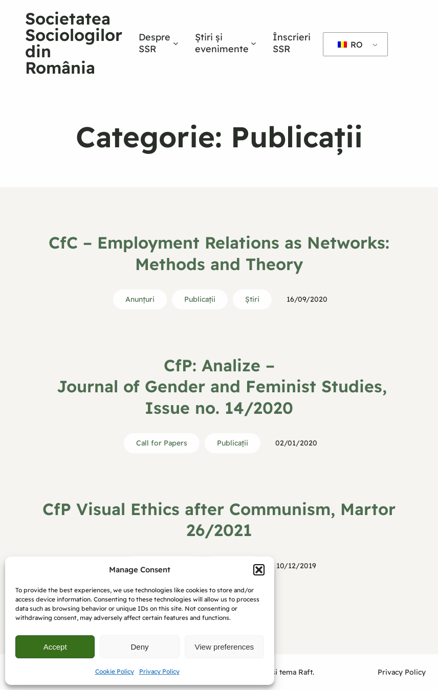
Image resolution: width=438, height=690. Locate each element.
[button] (259, 570)
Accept (55, 646)
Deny (139, 646)
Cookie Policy (114, 671)
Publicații (199, 299)
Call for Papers (161, 443)
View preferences (224, 646)
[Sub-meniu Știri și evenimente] (253, 43)
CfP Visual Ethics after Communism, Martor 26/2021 (219, 520)
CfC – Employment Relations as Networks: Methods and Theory (219, 253)
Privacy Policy (159, 671)
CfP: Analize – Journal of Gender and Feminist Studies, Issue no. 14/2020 (219, 386)
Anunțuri (140, 299)
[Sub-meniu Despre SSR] (176, 43)
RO (350, 44)
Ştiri (252, 299)
